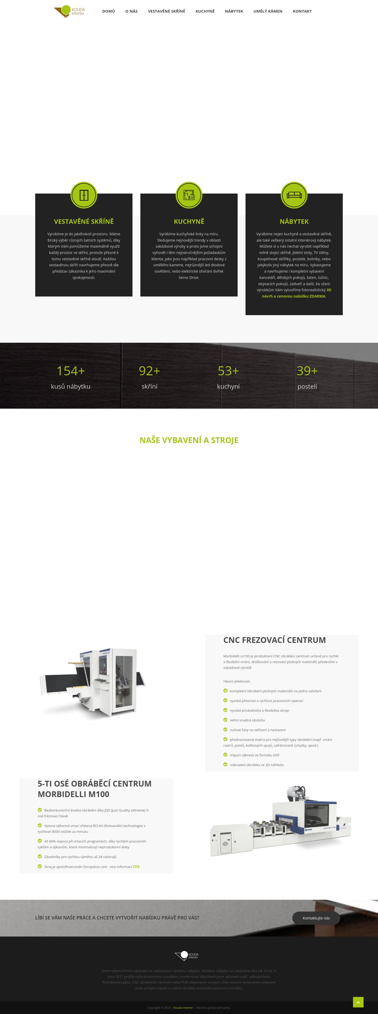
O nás (131, 11)
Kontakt (302, 11)
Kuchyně (205, 11)
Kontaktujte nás (316, 918)
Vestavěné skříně (166, 11)
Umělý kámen (268, 11)
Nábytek (234, 11)
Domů (108, 11)
